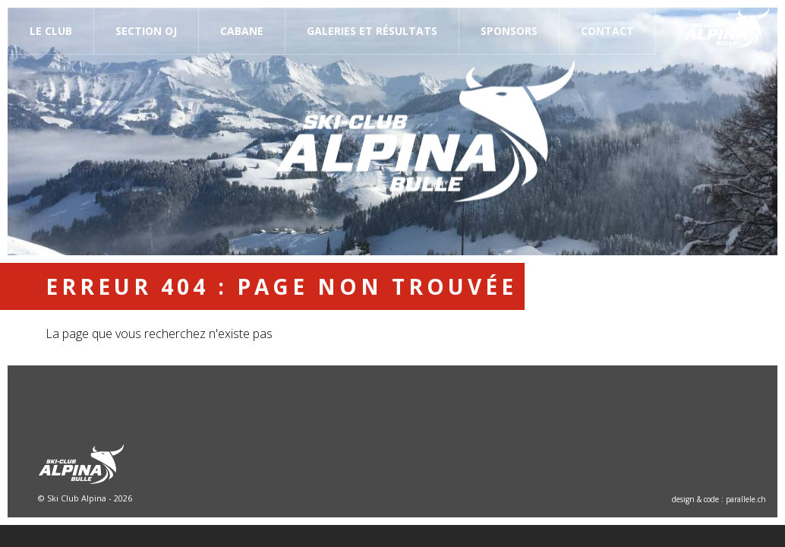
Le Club (51, 31)
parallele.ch (746, 499)
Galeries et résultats (372, 31)
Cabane (241, 31)
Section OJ (146, 31)
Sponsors (509, 31)
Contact (607, 31)
